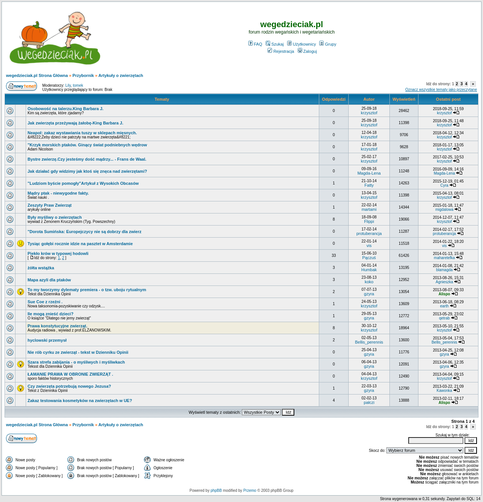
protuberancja (368, 233)
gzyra (369, 294)
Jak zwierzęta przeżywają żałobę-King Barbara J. (75, 123)
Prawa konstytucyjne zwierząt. (57, 326)
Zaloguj (307, 51)
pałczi (369, 402)
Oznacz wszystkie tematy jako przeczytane (441, 90)
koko (369, 281)
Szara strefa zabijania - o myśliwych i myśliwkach (76, 362)
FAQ (255, 44)
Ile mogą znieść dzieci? (51, 314)
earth (444, 306)
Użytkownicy (301, 44)
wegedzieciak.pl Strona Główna (37, 75)
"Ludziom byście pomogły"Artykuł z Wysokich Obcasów (83, 183)
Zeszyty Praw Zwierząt (50, 205)
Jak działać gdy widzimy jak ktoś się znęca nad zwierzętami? (87, 171)
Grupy (327, 44)
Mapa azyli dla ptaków (49, 280)
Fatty (369, 185)
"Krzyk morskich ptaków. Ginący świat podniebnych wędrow (87, 145)
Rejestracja (281, 51)
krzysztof (369, 113)
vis (368, 245)
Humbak (369, 269)
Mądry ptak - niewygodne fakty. (58, 193)
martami (369, 209)
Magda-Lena (369, 173)
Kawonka (444, 390)
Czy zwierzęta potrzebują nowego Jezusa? (69, 386)
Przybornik (83, 75)
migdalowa (444, 209)
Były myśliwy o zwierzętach (55, 217)
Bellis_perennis (369, 342)
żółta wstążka (41, 268)
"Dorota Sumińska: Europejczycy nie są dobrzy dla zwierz (85, 231)
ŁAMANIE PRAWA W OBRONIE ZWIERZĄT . (70, 374)
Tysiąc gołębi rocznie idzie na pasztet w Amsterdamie (80, 243)
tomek (78, 85)
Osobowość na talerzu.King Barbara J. (65, 108)
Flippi (369, 221)
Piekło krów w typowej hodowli (58, 253)
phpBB (216, 490)
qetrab (444, 318)
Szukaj (275, 44)
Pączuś (369, 257)
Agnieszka (444, 282)
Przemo (249, 490)
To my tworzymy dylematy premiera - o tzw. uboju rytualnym (87, 289)
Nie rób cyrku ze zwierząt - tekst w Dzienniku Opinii (78, 352)
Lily (68, 85)
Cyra (444, 185)
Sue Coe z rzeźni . (45, 301)
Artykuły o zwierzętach (120, 75)
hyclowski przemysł (47, 340)
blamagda (444, 270)
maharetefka (444, 258)
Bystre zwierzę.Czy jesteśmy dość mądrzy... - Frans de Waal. (87, 159)
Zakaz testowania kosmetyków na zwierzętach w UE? (80, 400)
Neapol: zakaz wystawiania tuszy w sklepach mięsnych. (82, 132)
